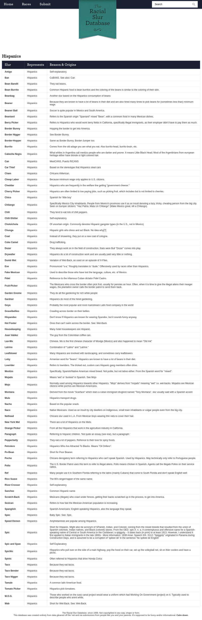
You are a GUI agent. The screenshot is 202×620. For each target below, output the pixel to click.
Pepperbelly (11, 440)
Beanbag (10, 95)
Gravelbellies (12, 311)
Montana (9, 392)
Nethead (9, 416)
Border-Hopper (13, 140)
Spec (7, 515)
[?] (105, 230)
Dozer (8, 248)
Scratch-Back (12, 497)
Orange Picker (12, 428)
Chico (8, 197)
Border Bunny (12, 128)
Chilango (10, 204)
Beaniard (10, 116)
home (8, 4)
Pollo (7, 465)
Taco (7, 564)
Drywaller (10, 254)
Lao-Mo (9, 341)
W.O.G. (8, 596)
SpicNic (9, 551)
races (26, 4)
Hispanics (32, 71)
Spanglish (10, 509)
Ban (7, 77)
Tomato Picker (13, 588)
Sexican (9, 503)
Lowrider (10, 365)
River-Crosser (12, 485)
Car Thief (10, 167)
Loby (7, 359)
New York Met (12, 422)
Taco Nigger (11, 576)
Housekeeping (13, 329)
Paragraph (10, 434)
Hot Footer (11, 323)
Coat (7, 236)
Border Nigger (12, 134)
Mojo (7, 384)
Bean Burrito (12, 89)
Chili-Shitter (11, 218)
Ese (7, 266)
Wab (7, 603)
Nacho (8, 404)
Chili (7, 212)
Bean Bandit (11, 83)
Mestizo (9, 371)
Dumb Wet (10, 260)
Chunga (9, 230)
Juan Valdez (11, 335)
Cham (8, 173)
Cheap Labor (12, 179)
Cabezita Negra (13, 154)
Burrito (8, 146)
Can (7, 161)
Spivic (8, 558)
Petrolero (10, 446)
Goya (7, 305)
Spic (7, 532)
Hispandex (11, 317)
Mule (7, 398)
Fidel (7, 278)
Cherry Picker (12, 191)
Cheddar (9, 185)
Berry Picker (11, 122)
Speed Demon (12, 521)
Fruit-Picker (11, 285)
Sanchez (9, 491)
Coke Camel (11, 242)
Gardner (9, 299)
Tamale (8, 582)
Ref (6, 473)
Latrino (9, 347)
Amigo (8, 71)
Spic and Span (13, 544)
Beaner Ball (11, 110)
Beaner (9, 103)
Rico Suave (11, 479)
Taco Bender (12, 570)
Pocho (8, 458)
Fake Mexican (12, 272)
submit (45, 4)
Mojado (9, 377)
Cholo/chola (11, 224)
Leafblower (11, 353)
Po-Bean (9, 452)
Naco (7, 410)
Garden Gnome (13, 293)
